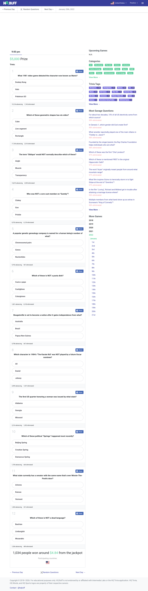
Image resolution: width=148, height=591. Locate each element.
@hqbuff (21, 588)
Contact (13, 588)
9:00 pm (16, 51)
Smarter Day (130, 92)
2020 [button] (91, 228)
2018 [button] (91, 220)
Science (117, 65)
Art (91, 65)
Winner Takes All (119, 96)
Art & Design (121, 73)
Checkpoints (109, 88)
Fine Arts (108, 65)
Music (93, 92)
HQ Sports (95, 88)
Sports (125, 69)
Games (130, 73)
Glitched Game (126, 100)
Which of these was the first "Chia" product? (107, 152)
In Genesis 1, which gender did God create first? (108, 125)
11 (13, 471)
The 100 (117, 92)
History (99, 73)
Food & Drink (108, 69)
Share (79, 71)
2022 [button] (91, 235)
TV (132, 88)
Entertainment (109, 73)
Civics (92, 73)
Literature (126, 65)
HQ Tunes (105, 92)
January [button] (93, 239)
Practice (133, 3)
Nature (117, 69)
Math (132, 69)
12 (13, 513)
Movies (122, 88)
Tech (131, 96)
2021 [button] (91, 231)
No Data (94, 96)
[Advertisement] (74, 31)
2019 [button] (91, 224)
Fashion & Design (95, 69)
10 (13, 432)
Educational (98, 65)
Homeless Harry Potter (108, 100)
